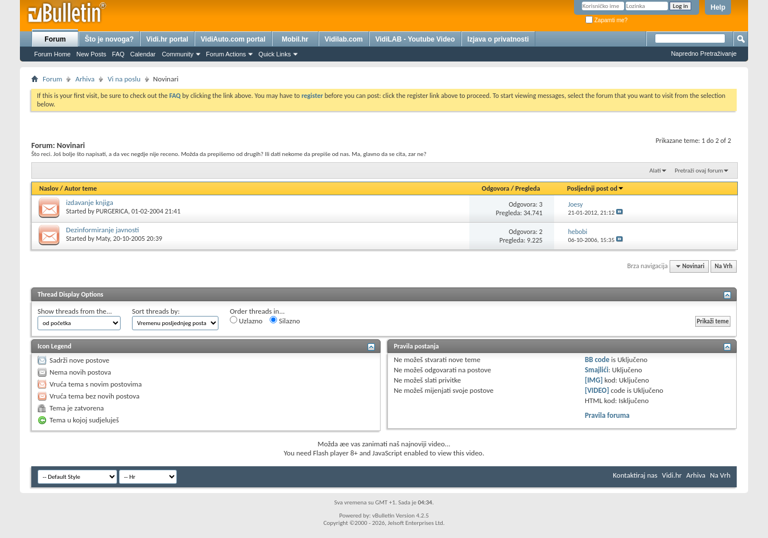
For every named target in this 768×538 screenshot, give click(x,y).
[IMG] (594, 380)
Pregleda (527, 188)
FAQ (118, 54)
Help (718, 7)
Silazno (285, 320)
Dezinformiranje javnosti (102, 229)
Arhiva (84, 79)
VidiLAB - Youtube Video (415, 39)
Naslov (49, 188)
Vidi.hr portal (167, 39)
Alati (654, 170)
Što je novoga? (109, 39)
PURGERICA (112, 211)
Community (177, 54)
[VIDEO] (597, 390)
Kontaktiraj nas (635, 475)
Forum (54, 39)
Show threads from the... (75, 311)
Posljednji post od (595, 188)
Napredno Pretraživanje (704, 53)
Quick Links (274, 54)
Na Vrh (723, 266)
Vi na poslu (124, 79)
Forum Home (52, 54)
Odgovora (496, 188)
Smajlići (596, 369)
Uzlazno (246, 320)
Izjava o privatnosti (498, 39)
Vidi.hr (672, 475)
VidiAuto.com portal (233, 39)
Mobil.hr (295, 39)
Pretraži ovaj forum (699, 170)
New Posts (91, 54)
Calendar (143, 54)
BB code (597, 359)
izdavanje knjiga (89, 202)
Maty (103, 239)
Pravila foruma (607, 415)
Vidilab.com (344, 39)
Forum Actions (226, 54)
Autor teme (80, 188)
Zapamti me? (606, 20)
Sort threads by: (156, 311)
